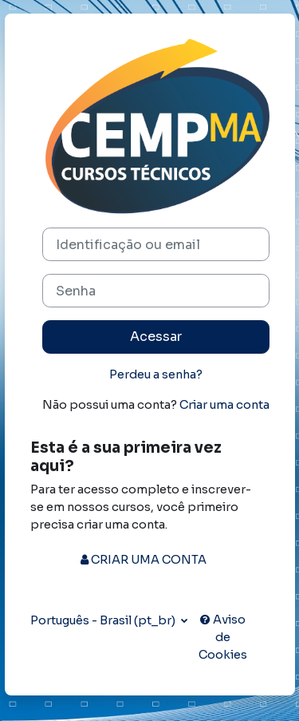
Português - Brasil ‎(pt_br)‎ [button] (104, 620)
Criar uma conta (224, 405)
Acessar (156, 336)
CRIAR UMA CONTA (144, 560)
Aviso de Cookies (223, 637)
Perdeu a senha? (156, 374)
